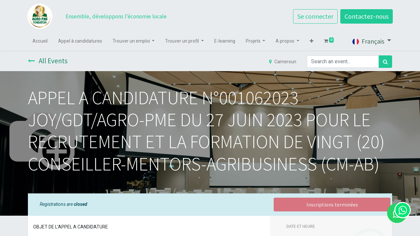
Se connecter (315, 16)
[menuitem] (40, 41)
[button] (312, 41)
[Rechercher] (385, 61)
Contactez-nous (366, 16)
